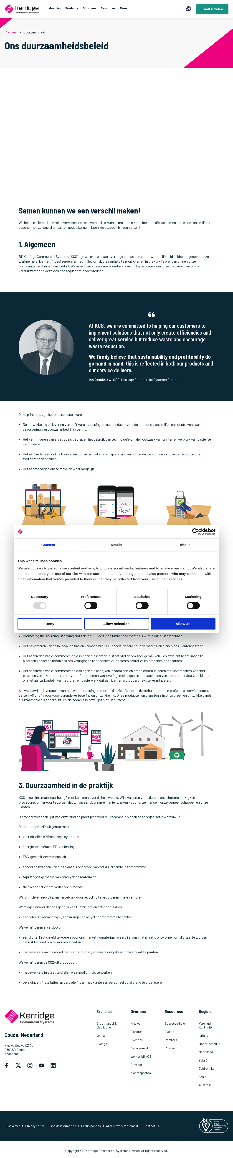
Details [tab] (116, 545)
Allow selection (116, 624)
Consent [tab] (48, 545)
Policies (11, 32)
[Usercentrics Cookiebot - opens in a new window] (195, 531)
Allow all (183, 624)
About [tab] (185, 545)
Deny (50, 624)
